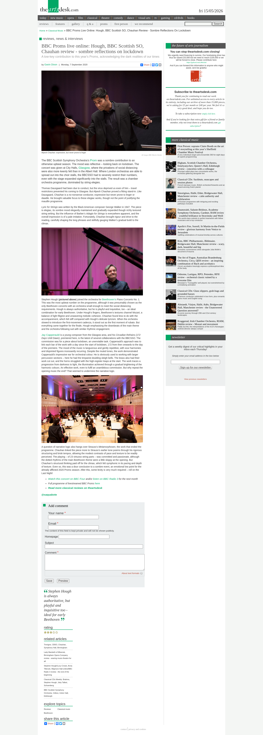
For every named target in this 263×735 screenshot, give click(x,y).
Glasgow (84, 167)
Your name (56, 513)
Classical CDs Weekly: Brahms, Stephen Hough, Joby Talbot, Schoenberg (57, 682)
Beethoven (48, 713)
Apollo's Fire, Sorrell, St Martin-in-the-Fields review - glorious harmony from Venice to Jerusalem (201, 229)
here (97, 483)
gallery (76, 24)
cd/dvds (178, 17)
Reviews (47, 709)
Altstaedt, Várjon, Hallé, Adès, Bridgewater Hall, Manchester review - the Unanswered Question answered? (200, 307)
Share (145, 65)
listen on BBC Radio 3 (105, 478)
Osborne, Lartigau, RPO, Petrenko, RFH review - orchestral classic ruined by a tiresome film (199, 277)
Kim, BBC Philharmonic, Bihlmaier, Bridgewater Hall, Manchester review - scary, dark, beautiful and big (201, 243)
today (43, 17)
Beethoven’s (109, 299)
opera (70, 17)
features (60, 24)
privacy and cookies (137, 729)
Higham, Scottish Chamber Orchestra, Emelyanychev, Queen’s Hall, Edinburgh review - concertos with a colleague (199, 165)
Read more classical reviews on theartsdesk (75, 487)
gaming (165, 17)
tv (155, 17)
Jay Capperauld (50, 334)
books (190, 17)
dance (130, 17)
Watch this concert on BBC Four (66, 478)
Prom (94, 160)
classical (92, 17)
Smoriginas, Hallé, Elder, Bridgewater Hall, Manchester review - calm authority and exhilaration (200, 196)
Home (42, 30)
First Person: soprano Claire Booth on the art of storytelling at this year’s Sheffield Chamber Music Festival (201, 149)
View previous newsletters (195, 379)
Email (52, 523)
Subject (49, 542)
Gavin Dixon (50, 64)
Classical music (64, 709)
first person (121, 24)
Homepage (51, 536)
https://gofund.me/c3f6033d (196, 62)
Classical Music (55, 30)
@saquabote (49, 494)
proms (104, 24)
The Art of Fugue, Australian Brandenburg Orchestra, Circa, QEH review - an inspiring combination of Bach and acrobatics (200, 260)
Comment (50, 552)
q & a (90, 24)
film (80, 17)
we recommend (144, 24)
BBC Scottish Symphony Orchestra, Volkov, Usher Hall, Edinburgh (56, 693)
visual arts (144, 17)
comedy (118, 17)
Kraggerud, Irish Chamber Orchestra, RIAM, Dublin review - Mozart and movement (201, 322)
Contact (124, 729)
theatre (105, 17)
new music (56, 17)
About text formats (130, 573)
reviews (44, 24)
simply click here (208, 114)
